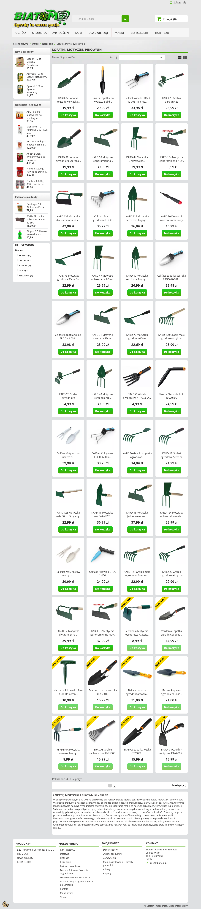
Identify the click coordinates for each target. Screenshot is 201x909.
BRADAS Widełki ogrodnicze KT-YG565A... (137, 396)
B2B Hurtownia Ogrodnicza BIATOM (35, 849)
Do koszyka (68, 115)
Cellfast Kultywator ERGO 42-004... (103, 455)
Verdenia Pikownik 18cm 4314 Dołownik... (68, 692)
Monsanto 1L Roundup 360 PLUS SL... (37, 129)
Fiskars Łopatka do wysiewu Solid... (103, 99)
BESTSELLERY (139, 33)
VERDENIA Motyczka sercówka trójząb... (68, 751)
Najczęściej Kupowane (28, 104)
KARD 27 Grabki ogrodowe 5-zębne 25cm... (171, 457)
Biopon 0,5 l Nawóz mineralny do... (37, 233)
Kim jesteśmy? (67, 849)
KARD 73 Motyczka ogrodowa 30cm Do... (68, 277)
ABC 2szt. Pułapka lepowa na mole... (36, 143)
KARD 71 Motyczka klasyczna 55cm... (103, 336)
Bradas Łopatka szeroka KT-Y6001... (103, 692)
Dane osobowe (111, 849)
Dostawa (64, 853)
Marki (119, 33)
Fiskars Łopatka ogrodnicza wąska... (137, 692)
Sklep (63, 897)
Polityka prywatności (70, 866)
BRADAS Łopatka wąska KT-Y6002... (137, 751)
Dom (78, 33)
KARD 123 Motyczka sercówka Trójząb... (137, 218)
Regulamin (65, 861)
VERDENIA (26, 275)
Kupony (107, 873)
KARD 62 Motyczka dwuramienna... (68, 632)
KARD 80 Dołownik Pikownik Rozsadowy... (172, 218)
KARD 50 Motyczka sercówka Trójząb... (137, 277)
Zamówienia (109, 857)
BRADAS (25, 255)
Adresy (106, 869)
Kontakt (64, 888)
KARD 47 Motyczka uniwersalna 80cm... (102, 277)
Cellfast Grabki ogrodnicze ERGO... (103, 218)
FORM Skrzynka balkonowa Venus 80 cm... (36, 219)
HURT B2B (162, 33)
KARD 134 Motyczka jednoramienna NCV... (171, 159)
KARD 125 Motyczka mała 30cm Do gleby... (68, 514)
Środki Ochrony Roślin (50, 33)
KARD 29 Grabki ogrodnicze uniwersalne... (171, 101)
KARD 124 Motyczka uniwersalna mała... (171, 514)
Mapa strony (66, 892)
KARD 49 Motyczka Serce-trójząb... (103, 396)
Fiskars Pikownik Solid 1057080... (171, 396)
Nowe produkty (24, 51)
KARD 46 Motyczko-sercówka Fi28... (102, 514)
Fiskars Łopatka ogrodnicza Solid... (171, 692)
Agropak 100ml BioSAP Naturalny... (37, 75)
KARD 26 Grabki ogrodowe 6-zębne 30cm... (171, 575)
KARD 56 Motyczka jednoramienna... (137, 514)
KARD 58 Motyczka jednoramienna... (103, 159)
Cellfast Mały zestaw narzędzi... (68, 455)
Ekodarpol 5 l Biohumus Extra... (36, 206)
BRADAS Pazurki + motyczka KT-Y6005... (171, 751)
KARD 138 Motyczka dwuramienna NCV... (68, 218)
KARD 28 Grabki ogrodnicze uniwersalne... (68, 397)
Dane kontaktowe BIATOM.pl (75, 877)
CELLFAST (25, 260)
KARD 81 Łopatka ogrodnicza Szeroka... (68, 159)
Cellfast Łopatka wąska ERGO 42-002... (68, 336)
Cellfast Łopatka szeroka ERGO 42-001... (171, 277)
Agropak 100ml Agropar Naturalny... (35, 89)
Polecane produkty (26, 196)
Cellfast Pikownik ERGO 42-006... (102, 573)
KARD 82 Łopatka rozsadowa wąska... (68, 99)
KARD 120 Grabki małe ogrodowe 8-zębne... (171, 336)
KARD (24, 270)
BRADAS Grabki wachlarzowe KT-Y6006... (103, 751)
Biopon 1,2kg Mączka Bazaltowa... (34, 62)
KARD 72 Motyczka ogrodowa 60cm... (137, 336)
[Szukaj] (100, 18)
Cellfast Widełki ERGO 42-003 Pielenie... (137, 99)
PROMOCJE (23, 853)
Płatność (64, 857)
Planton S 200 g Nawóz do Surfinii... (37, 170)
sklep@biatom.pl (158, 862)
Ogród (20, 33)
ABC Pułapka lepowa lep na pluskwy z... (34, 114)
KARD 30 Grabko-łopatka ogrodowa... (137, 455)
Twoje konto (111, 843)
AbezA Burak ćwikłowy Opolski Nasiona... (36, 156)
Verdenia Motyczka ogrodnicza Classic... (137, 632)
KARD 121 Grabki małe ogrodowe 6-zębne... (137, 573)
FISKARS (25, 265)
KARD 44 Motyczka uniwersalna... (137, 159)
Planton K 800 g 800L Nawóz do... (36, 182)
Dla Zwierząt (98, 33)
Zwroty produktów (112, 853)
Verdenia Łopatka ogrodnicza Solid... (171, 632)
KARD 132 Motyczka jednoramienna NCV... (103, 632)
